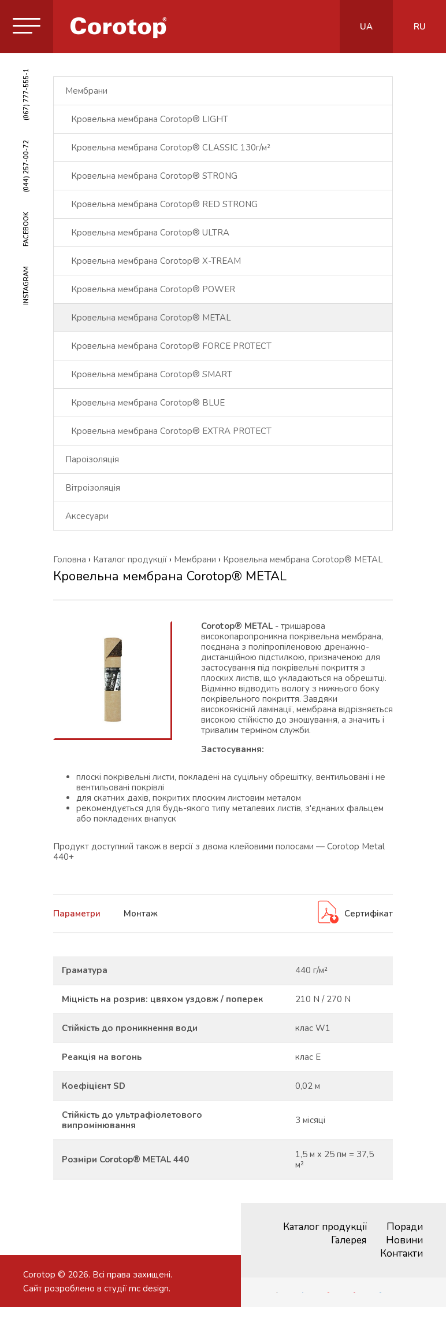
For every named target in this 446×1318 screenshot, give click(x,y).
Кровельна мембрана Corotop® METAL (151, 317)
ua (366, 26)
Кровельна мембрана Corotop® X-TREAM (156, 261)
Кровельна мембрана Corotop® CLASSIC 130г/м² (170, 147)
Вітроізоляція (92, 488)
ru (420, 26)
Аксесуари (87, 516)
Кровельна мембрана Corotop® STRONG (154, 176)
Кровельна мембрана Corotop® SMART (151, 374)
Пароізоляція (92, 459)
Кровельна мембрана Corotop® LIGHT (149, 119)
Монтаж (141, 913)
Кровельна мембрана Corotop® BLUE (148, 402)
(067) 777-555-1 (26, 94)
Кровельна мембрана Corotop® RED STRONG (164, 204)
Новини (404, 1240)
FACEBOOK (26, 229)
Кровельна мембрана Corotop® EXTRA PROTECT (171, 431)
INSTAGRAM (26, 285)
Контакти (401, 1253)
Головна (69, 559)
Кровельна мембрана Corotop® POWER (153, 289)
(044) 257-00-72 (26, 166)
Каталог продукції (325, 1227)
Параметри (77, 913)
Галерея (348, 1240)
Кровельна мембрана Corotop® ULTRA (150, 232)
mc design (149, 1288)
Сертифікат (354, 913)
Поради (404, 1227)
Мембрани (86, 91)
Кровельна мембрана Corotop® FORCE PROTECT (171, 346)
